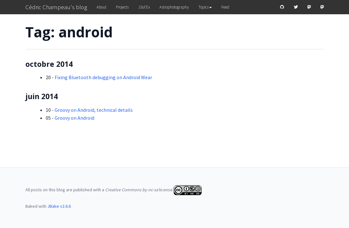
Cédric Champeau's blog (56, 7)
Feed (225, 7)
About (101, 7)
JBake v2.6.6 (59, 206)
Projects (122, 7)
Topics (205, 7)
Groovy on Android (74, 118)
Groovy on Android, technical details (94, 110)
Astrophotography (174, 7)
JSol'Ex (144, 7)
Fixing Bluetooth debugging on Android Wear (103, 77)
